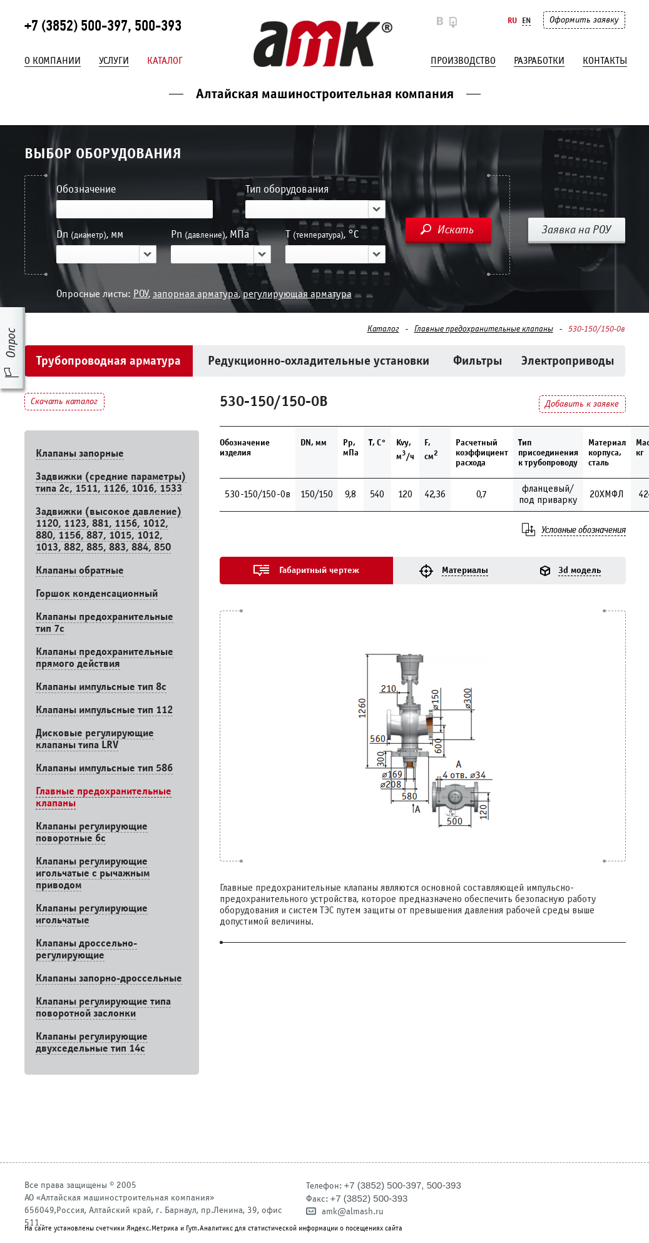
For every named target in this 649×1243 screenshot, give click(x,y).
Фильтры (478, 360)
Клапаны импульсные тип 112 (104, 710)
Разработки (539, 60)
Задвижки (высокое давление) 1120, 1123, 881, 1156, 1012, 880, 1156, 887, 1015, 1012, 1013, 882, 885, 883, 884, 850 (109, 529)
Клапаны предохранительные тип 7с (104, 622)
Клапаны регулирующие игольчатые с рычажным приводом (93, 873)
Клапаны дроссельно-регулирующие (86, 949)
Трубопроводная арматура (108, 360)
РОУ (140, 294)
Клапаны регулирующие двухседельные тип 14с (92, 1042)
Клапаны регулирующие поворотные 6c (92, 832)
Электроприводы (568, 360)
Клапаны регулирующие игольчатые (92, 914)
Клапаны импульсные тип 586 (104, 768)
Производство (463, 60)
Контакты (605, 60)
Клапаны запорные (80, 453)
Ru (512, 20)
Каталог (165, 60)
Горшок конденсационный (97, 593)
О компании (52, 60)
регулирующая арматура (297, 294)
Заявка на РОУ (576, 229)
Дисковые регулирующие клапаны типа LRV (95, 739)
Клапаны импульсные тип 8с (101, 687)
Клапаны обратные (80, 570)
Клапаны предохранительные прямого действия (104, 657)
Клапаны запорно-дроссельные (109, 978)
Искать (455, 229)
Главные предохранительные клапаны (483, 329)
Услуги (114, 60)
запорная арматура (195, 294)
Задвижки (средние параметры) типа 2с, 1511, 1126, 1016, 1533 (111, 482)
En (526, 20)
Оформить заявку (583, 19)
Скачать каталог (64, 401)
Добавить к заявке (582, 403)
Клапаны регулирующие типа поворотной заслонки (103, 1007)
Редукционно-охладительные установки (318, 360)
